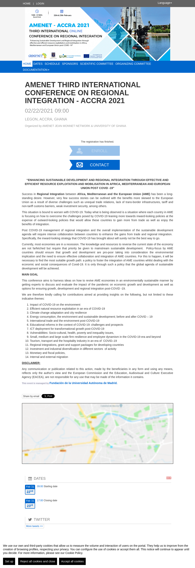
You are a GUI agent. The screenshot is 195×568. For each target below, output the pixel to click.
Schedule (52, 63)
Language (165, 2)
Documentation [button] (36, 69)
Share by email (31, 396)
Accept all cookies (72, 561)
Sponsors (70, 63)
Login (40, 3)
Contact (99, 165)
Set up (9, 561)
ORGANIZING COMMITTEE (133, 63)
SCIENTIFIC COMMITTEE (97, 63)
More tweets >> (34, 526)
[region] (97, 553)
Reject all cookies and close (37, 561)
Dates (38, 63)
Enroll (99, 151)
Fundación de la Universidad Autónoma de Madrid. (83, 383)
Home (27, 3)
